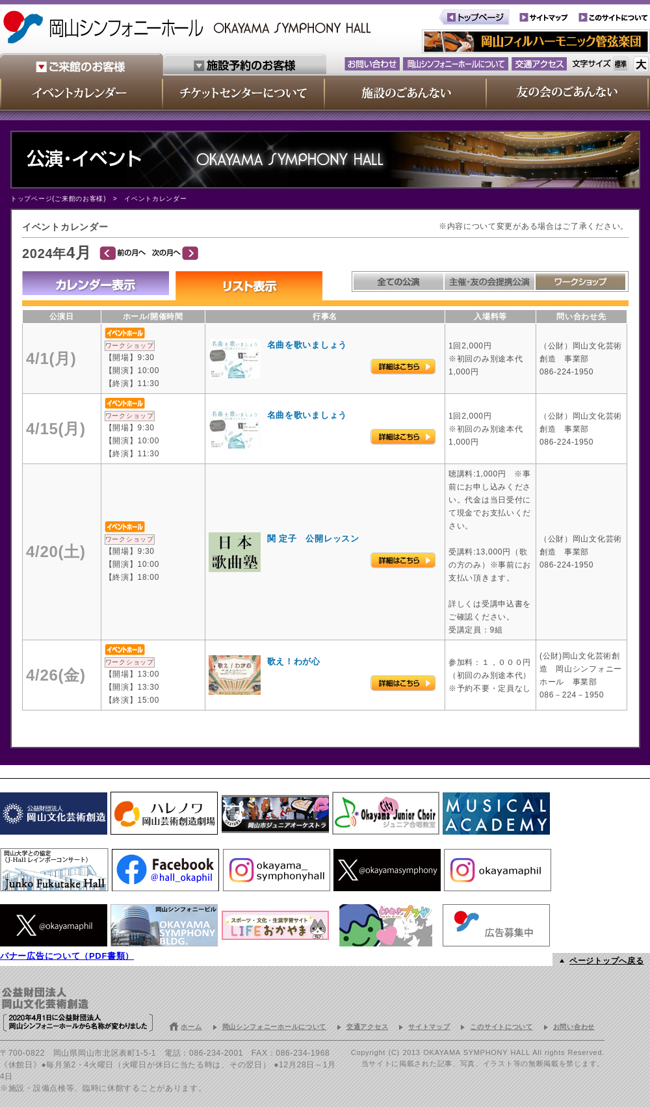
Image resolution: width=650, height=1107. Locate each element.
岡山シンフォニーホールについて (274, 1026)
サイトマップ (429, 1026)
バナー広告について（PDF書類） (67, 956)
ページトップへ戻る (606, 960)
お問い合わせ (574, 1026)
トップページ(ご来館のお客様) (58, 198)
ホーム (191, 1026)
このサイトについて (501, 1026)
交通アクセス (367, 1026)
